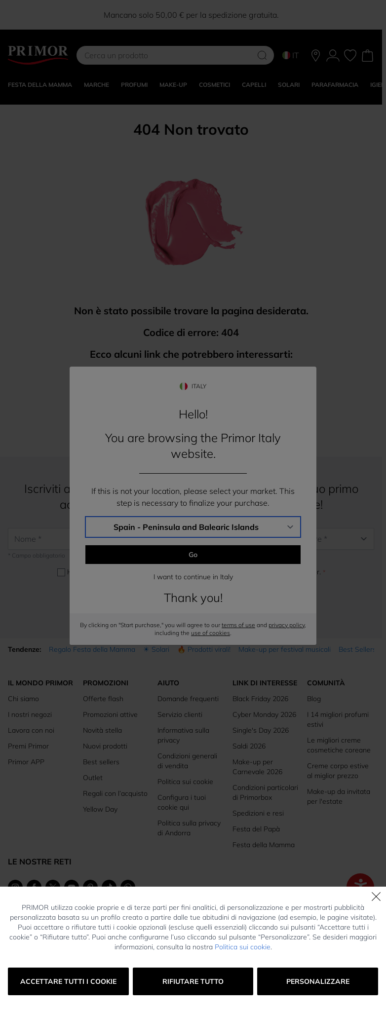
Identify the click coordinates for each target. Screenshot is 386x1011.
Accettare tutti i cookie (68, 981)
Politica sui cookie (242, 946)
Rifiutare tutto (193, 981)
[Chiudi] (376, 896)
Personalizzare (317, 981)
